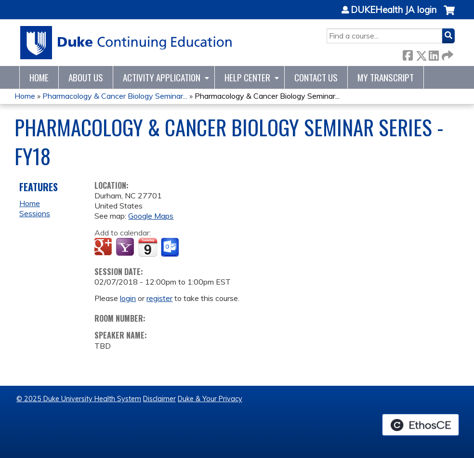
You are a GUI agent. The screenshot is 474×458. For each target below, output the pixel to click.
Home (39, 77)
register (159, 298)
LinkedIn (433, 53)
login (128, 298)
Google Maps (150, 216)
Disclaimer (159, 398)
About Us (85, 77)
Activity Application (161, 77)
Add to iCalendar (148, 247)
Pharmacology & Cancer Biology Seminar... (114, 96)
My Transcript (385, 77)
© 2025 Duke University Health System (78, 398)
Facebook (407, 53)
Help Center (247, 77)
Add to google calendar (104, 247)
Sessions (34, 213)
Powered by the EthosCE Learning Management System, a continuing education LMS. (421, 424)
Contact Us (316, 77)
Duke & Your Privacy (210, 398)
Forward (446, 53)
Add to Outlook (171, 247)
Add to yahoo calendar (126, 247)
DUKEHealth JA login (393, 10)
